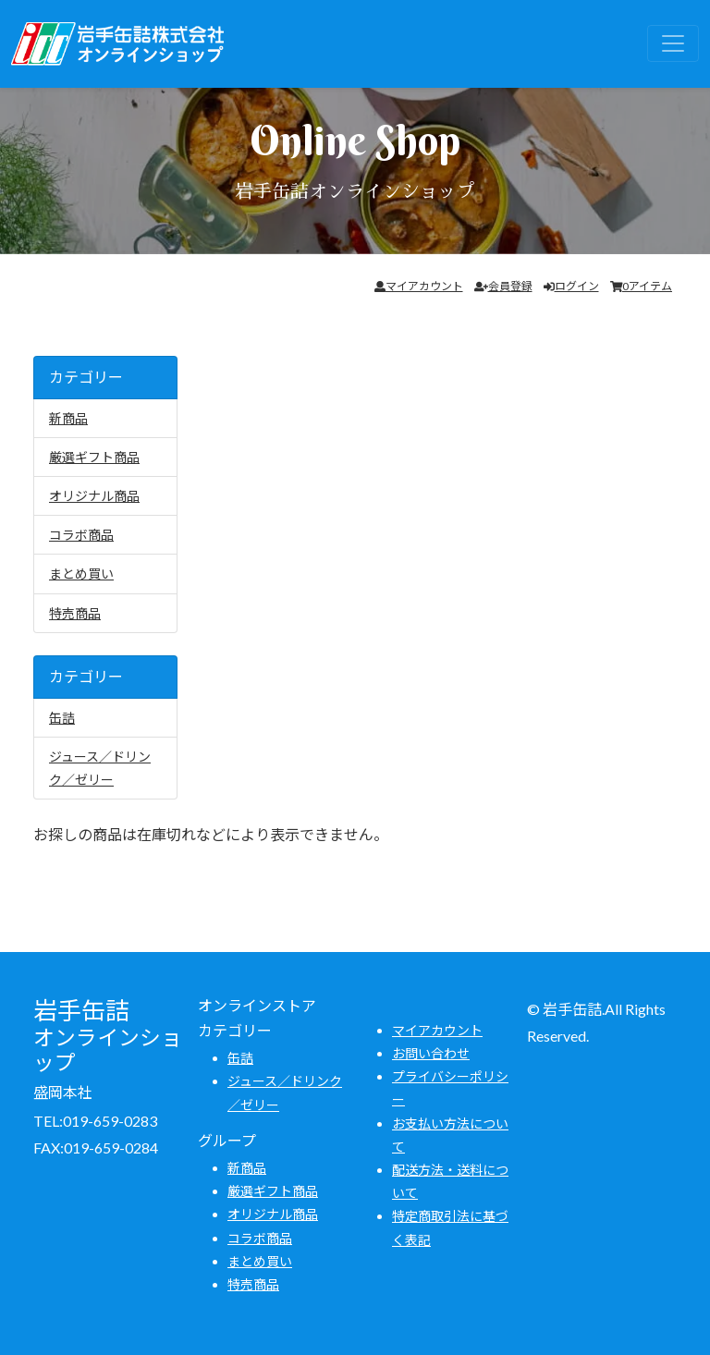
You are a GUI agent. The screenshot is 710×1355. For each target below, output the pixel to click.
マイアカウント (418, 286)
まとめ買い (81, 573)
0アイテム (641, 286)
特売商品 (75, 613)
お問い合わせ (431, 1053)
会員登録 (503, 286)
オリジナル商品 (94, 496)
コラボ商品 (81, 535)
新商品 (68, 418)
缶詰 (62, 718)
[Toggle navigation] (673, 43)
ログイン (571, 286)
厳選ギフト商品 (94, 457)
